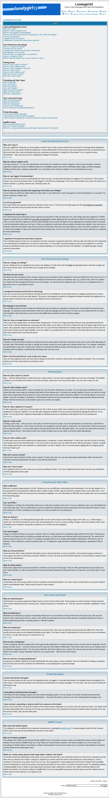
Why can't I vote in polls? (12, 76)
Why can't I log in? (10, 29)
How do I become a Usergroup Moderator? (18, 108)
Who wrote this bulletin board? (14, 124)
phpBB (51, 793)
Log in (103, 14)
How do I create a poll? (11, 70)
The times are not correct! (12, 49)
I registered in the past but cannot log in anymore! (21, 40)
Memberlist (81, 11)
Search (71, 11)
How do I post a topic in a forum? (15, 64)
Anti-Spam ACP (58, 794)
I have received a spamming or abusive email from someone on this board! (30, 118)
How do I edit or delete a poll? (14, 72)
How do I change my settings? (14, 47)
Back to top (7, 157)
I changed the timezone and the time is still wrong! (21, 50)
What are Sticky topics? (11, 92)
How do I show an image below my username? (20, 54)
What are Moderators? (11, 102)
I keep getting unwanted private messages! (18, 116)
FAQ (64, 11)
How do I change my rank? (13, 56)
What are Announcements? (13, 90)
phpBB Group (65, 728)
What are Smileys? (10, 86)
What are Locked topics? (12, 94)
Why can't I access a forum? (13, 74)
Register (103, 11)
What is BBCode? (9, 82)
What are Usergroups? (11, 104)
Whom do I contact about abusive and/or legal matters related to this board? (30, 128)
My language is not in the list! (14, 52)
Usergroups (93, 11)
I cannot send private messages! (15, 114)
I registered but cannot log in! (14, 38)
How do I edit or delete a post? (14, 66)
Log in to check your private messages (84, 14)
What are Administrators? (12, 100)
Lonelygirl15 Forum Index (12, 20)
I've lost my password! (11, 37)
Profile (66, 14)
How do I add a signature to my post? (17, 68)
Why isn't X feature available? (14, 126)
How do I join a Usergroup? (13, 106)
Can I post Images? (10, 88)
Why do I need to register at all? (14, 31)
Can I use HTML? (9, 84)
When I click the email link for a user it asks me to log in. (23, 58)
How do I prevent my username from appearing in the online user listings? (30, 35)
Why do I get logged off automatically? (17, 33)
